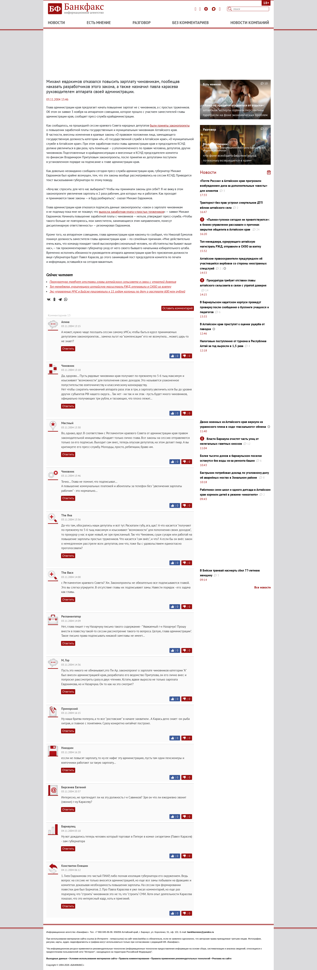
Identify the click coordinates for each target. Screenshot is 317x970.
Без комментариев (190, 22)
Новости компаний (249, 22)
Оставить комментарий (178, 308)
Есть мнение (99, 22)
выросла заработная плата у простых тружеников (131, 212)
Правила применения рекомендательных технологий (180, 958)
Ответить (68, 348)
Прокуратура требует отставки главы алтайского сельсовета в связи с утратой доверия (113, 282)
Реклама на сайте (222, 958)
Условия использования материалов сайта (93, 958)
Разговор (142, 22)
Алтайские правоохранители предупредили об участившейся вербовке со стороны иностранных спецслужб (233, 263)
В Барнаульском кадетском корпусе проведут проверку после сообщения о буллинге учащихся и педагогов (234, 307)
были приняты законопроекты (170, 125)
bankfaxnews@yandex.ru (200, 932)
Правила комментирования (134, 958)
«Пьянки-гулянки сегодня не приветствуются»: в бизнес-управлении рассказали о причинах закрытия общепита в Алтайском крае (234, 224)
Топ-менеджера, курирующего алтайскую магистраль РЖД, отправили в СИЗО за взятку (110, 286)
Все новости (262, 587)
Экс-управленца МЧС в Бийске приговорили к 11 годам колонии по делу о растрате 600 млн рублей (117, 291)
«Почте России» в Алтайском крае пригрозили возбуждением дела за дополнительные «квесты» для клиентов (233, 186)
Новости (56, 22)
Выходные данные (56, 958)
